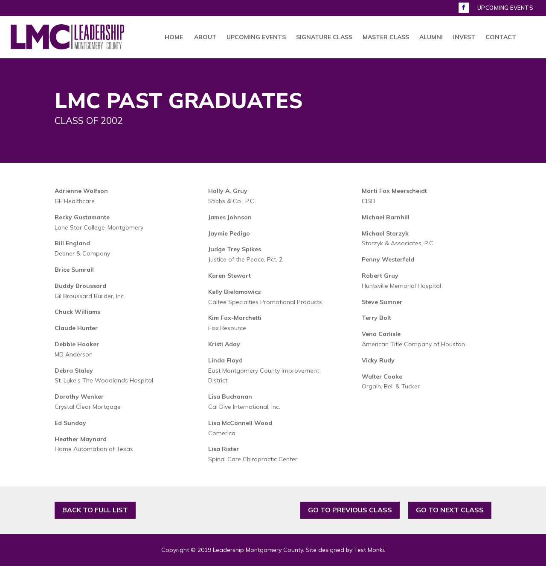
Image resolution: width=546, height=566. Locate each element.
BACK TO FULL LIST (95, 510)
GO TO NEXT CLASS (450, 510)
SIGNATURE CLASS (324, 37)
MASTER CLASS (386, 37)
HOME (174, 37)
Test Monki (369, 550)
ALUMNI (431, 37)
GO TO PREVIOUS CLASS (350, 510)
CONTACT (500, 37)
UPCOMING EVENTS (505, 8)
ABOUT (205, 37)
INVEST (464, 37)
